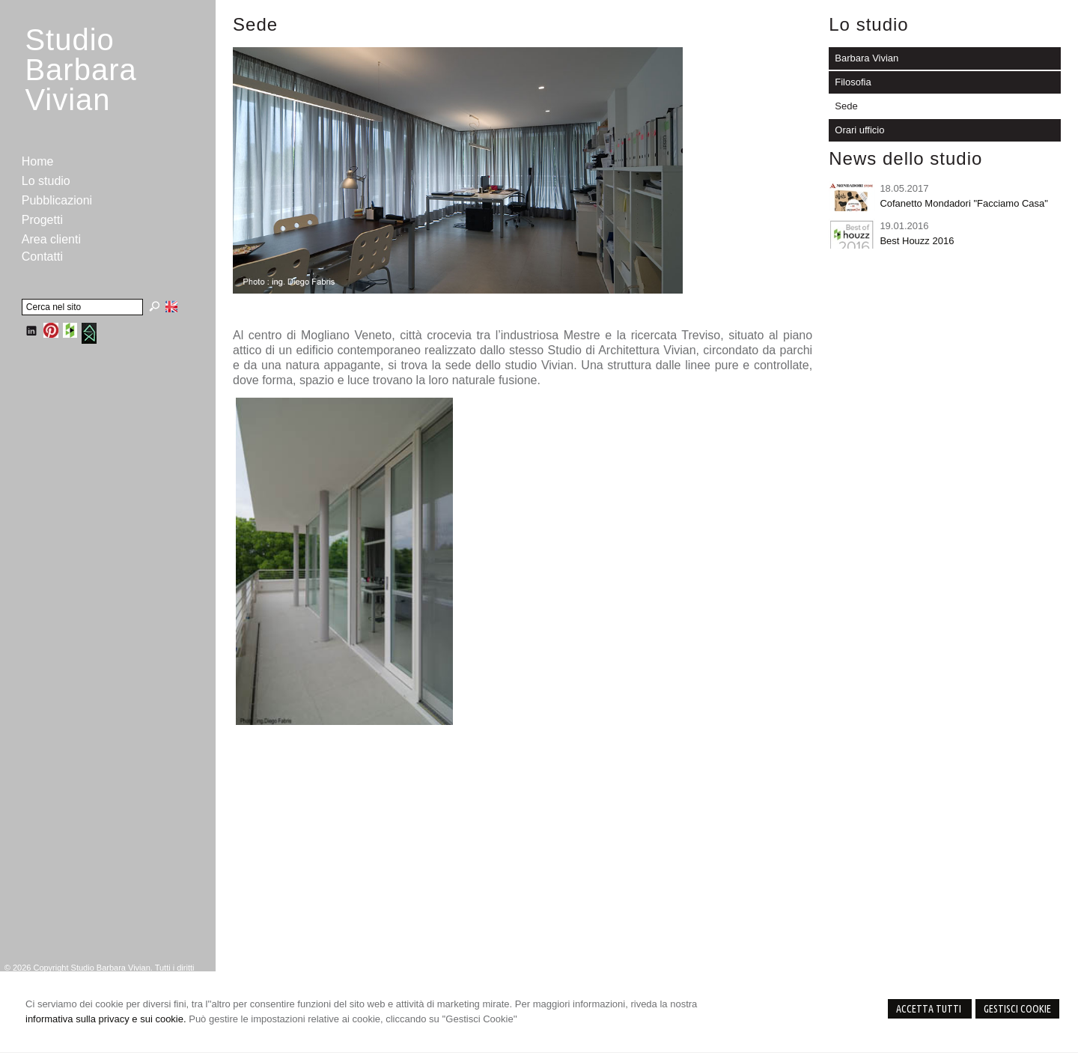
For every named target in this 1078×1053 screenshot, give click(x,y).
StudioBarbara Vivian (80, 69)
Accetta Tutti (929, 1009)
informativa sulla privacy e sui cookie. (105, 1019)
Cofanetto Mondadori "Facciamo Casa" (964, 203)
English (171, 306)
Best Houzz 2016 (917, 240)
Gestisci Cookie (1017, 1009)
